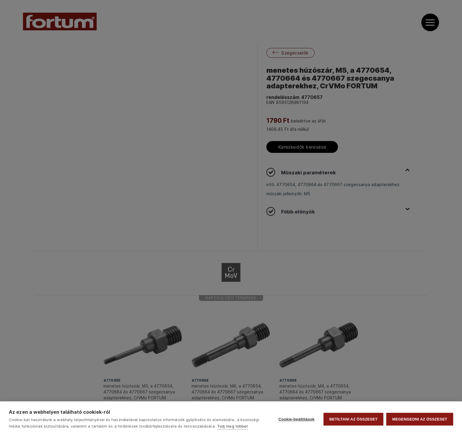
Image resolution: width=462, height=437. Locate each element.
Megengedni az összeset (419, 419)
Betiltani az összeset (353, 419)
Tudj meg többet (232, 426)
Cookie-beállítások (296, 419)
